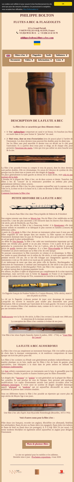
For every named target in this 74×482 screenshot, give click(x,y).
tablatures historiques (10, 385)
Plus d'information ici (30, 9)
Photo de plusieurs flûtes (38, 444)
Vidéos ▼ (29, 60)
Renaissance (59, 225)
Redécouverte (7, 317)
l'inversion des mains (23, 148)
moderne (26, 387)
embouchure (19, 132)
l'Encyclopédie (54, 248)
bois (6, 371)
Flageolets (36, 55)
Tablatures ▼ (62, 55)
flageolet (44, 274)
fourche (51, 172)
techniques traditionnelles (12, 367)
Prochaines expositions (41, 457)
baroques (20, 378)
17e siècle (15, 232)
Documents (15, 60)
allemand (13, 387)
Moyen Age (35, 218)
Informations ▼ (45, 60)
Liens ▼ (60, 60)
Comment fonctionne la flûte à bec (15, 193)
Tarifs (48, 55)
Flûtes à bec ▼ (21, 55)
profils (12, 248)
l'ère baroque (17, 241)
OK (63, 4)
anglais (32, 378)
